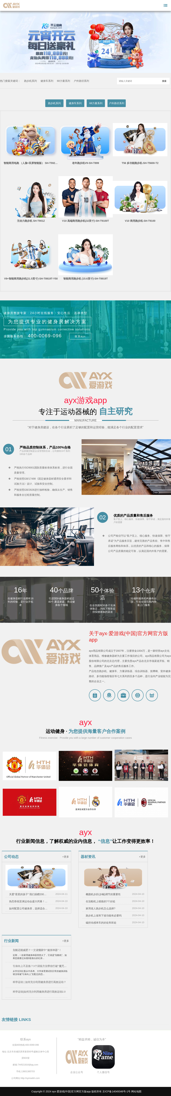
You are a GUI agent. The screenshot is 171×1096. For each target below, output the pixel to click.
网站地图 (136, 1091)
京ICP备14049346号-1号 (116, 1091)
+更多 (65, 856)
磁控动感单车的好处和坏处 (101, 922)
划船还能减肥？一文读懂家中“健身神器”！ (37, 950)
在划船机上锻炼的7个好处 (100, 901)
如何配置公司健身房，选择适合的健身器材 (29, 908)
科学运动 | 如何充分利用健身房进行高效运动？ (39, 982)
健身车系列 (47, 80)
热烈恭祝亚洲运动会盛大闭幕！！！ (29, 901)
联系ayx (80, 336)
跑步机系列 (30, 80)
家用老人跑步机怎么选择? (100, 908)
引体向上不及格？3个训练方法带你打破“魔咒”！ (40, 966)
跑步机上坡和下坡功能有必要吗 (104, 915)
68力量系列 (63, 80)
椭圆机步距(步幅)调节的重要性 (103, 894)
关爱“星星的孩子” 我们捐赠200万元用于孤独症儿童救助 (29, 894)
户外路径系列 (81, 80)
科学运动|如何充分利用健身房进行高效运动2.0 (39, 991)
